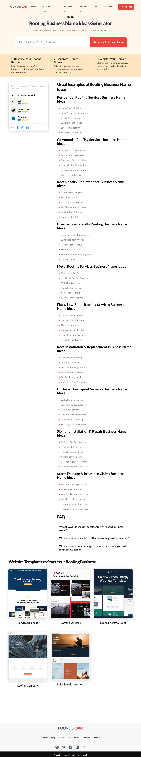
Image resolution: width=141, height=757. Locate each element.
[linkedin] (77, 745)
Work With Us (74, 737)
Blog (53, 737)
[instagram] (57, 745)
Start (33, 7)
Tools (96, 737)
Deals (96, 7)
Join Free (126, 6)
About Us (87, 737)
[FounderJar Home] (18, 6)
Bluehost (22, 117)
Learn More (15, 88)
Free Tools (108, 7)
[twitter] (63, 745)
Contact (61, 737)
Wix (20, 100)
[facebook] (70, 745)
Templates (67, 7)
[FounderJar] (70, 728)
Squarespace (24, 109)
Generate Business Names (108, 42)
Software (83, 7)
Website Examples (47, 7)
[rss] (84, 745)
